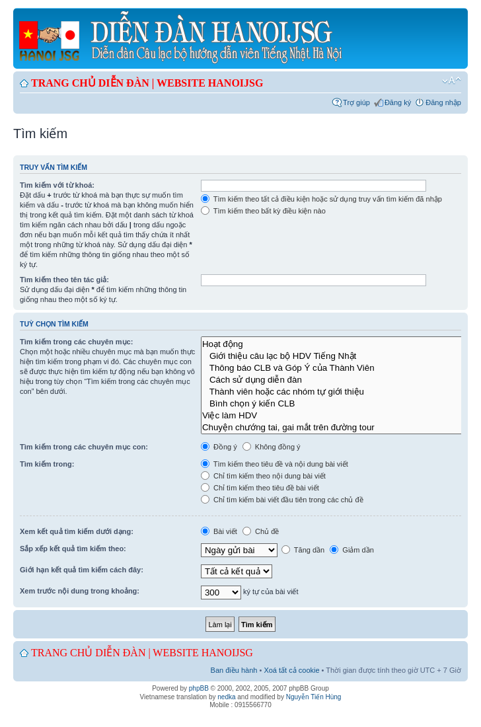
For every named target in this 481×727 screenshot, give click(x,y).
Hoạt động (338, 344)
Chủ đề (260, 531)
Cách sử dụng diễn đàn (338, 379)
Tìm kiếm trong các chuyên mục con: (84, 447)
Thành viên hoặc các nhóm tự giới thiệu (338, 391)
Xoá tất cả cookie (291, 670)
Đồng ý (219, 447)
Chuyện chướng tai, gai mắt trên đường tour (338, 427)
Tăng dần (302, 550)
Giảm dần (352, 550)
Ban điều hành (234, 670)
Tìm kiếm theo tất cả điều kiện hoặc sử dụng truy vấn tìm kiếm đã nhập (321, 199)
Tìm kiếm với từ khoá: (57, 185)
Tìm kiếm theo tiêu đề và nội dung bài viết (274, 464)
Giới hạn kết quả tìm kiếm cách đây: (81, 570)
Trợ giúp (356, 102)
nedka (226, 697)
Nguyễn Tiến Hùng (314, 697)
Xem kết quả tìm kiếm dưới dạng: (76, 531)
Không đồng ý (271, 447)
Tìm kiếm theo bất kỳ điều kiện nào (263, 211)
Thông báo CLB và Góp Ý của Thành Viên (338, 367)
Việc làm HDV (338, 415)
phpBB (199, 688)
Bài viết (219, 531)
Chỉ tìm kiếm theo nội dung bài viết (263, 476)
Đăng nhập (443, 102)
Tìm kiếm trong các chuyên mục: (76, 342)
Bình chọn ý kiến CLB (338, 403)
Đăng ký (398, 102)
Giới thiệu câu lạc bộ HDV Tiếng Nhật (338, 356)
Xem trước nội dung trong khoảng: (79, 591)
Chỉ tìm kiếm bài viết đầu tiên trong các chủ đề (282, 500)
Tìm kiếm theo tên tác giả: (64, 280)
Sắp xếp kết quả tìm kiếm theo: (73, 549)
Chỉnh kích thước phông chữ (451, 81)
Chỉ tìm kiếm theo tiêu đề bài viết (260, 488)
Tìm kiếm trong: (47, 464)
